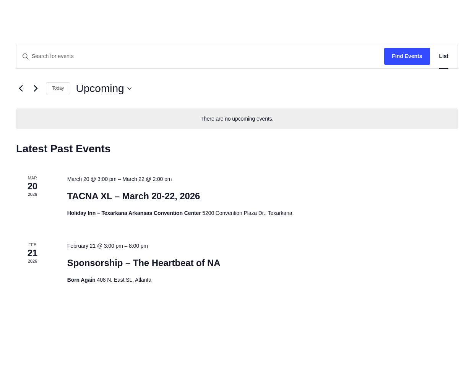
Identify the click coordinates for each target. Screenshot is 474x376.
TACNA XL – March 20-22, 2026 (133, 196)
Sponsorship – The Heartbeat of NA (144, 263)
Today (58, 88)
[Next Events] (35, 88)
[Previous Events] (20, 88)
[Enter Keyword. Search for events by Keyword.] (200, 56)
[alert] (237, 118)
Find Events (407, 56)
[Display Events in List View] (444, 56)
